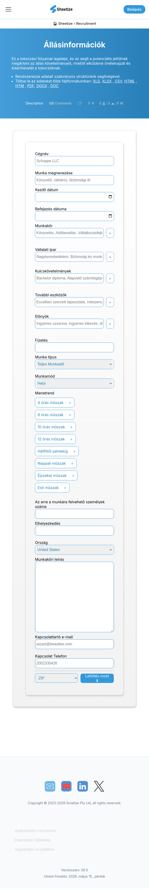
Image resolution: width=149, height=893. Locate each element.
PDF (30, 85)
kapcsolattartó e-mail (54, 637)
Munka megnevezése (54, 173)
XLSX (107, 81)
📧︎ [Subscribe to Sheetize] (50, 786)
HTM (19, 85)
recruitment (86, 23)
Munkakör (43, 225)
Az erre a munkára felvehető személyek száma (69, 504)
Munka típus (45, 357)
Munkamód (45, 376)
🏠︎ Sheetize (63, 23)
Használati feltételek (33, 840)
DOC (54, 85)
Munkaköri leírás (49, 559)
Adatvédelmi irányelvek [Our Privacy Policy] (35, 830)
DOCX (41, 85)
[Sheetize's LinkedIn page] (82, 786)
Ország (41, 542)
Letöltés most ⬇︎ (97, 678)
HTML (129, 81)
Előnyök (42, 316)
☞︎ (80, 103)
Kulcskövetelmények (53, 271)
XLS (96, 81)
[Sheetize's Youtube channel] (66, 786)
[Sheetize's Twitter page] (99, 786)
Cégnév (42, 153)
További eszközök (51, 295)
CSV (118, 81)
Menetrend (44, 393)
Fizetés (41, 340)
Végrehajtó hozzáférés (35, 849)
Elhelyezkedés (47, 523)
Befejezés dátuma (50, 209)
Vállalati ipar (45, 249)
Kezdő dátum (46, 189)
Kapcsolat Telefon (50, 656)
